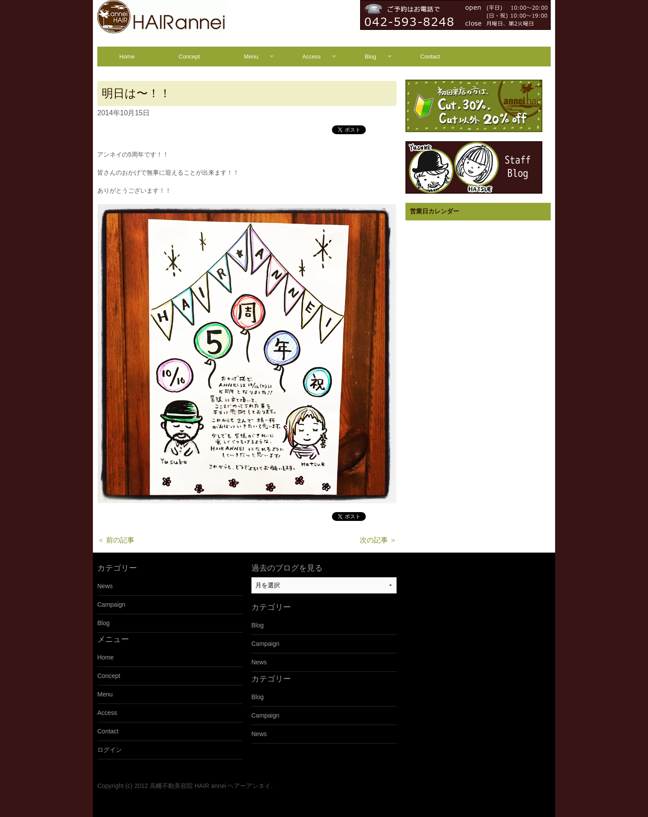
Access (311, 56)
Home (127, 56)
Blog (370, 56)
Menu (251, 56)
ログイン (109, 749)
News (105, 586)
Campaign (111, 604)
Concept (189, 56)
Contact (430, 56)
